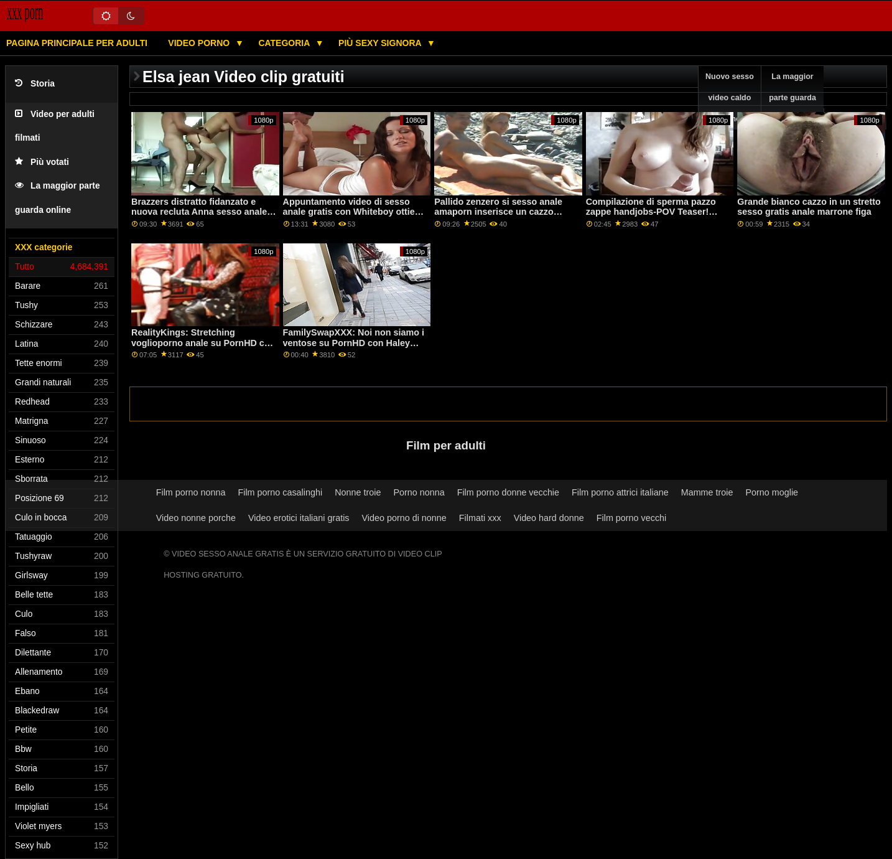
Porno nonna (418, 492)
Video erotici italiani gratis (299, 518)
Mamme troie (707, 492)
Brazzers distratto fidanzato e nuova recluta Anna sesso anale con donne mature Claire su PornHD (199, 217)
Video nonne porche (196, 518)
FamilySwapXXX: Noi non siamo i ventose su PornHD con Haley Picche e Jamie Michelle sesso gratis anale (353, 347)
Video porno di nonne (404, 518)
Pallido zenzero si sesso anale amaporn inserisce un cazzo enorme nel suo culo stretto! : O (501, 212)
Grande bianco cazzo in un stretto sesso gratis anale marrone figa (809, 207)
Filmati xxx (480, 518)
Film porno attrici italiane (620, 492)
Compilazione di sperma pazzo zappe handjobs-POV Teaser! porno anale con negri (651, 212)
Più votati (42, 162)
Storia (35, 83)
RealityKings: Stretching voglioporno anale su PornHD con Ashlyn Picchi (203, 342)
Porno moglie (771, 492)
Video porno (200, 43)
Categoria (285, 43)
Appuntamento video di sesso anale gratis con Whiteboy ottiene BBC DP (354, 212)
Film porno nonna (191, 492)
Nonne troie (358, 492)
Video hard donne (549, 518)
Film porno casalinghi (280, 492)
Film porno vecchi (632, 518)
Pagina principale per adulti (76, 43)
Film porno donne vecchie (508, 492)
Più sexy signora (381, 43)
